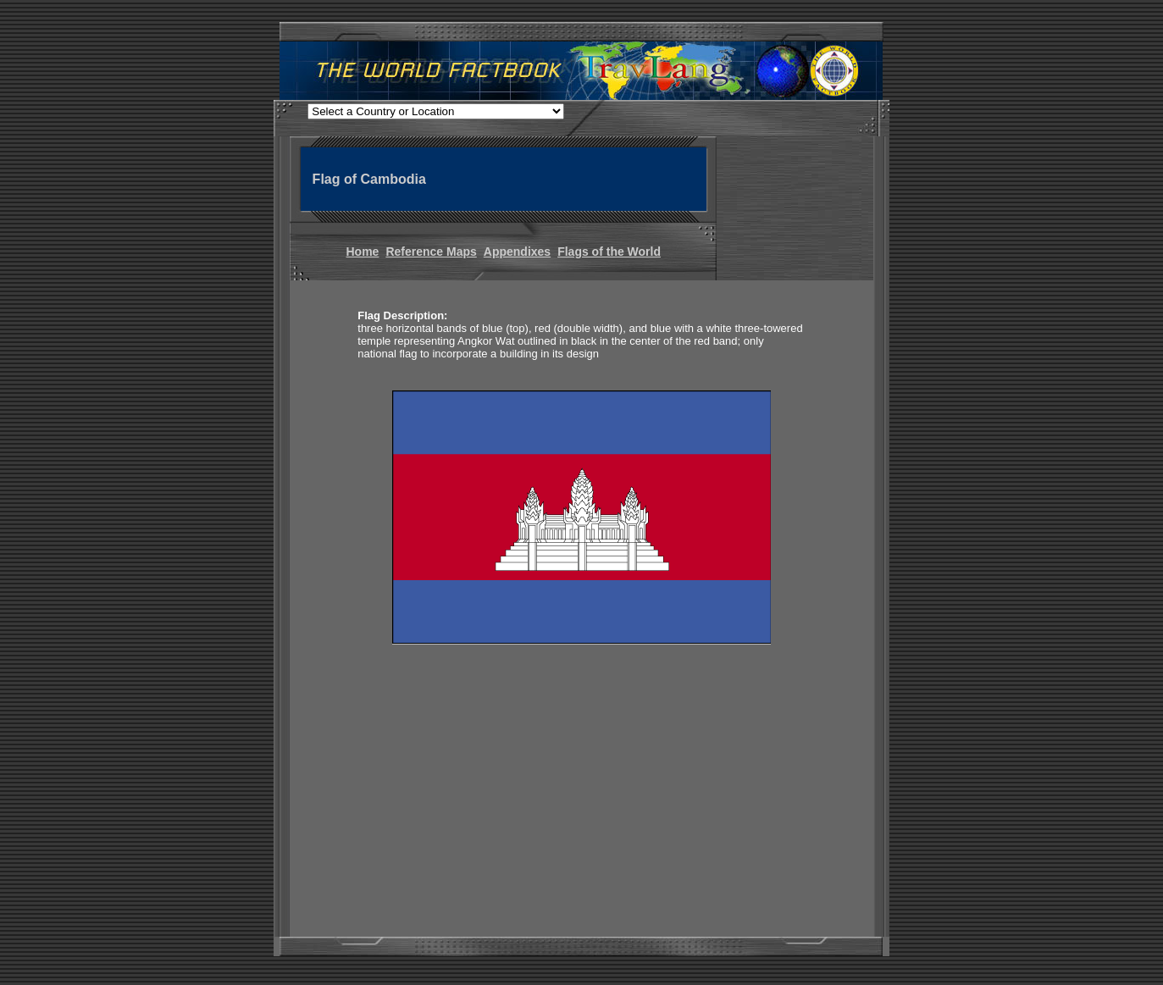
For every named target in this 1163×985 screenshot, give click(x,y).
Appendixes (517, 251)
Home (362, 251)
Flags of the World (609, 251)
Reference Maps (430, 251)
